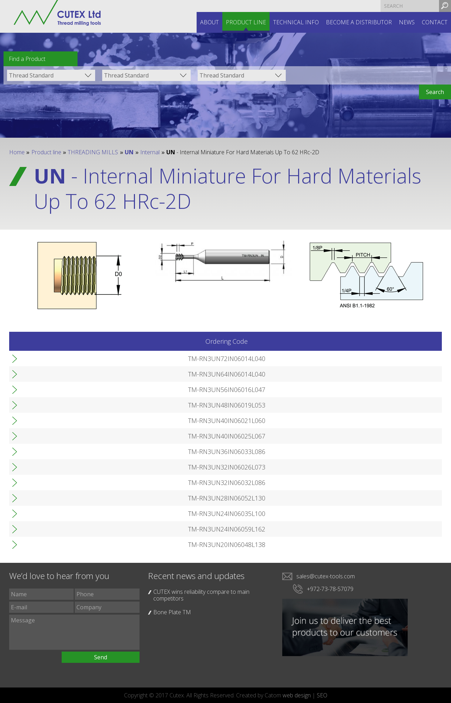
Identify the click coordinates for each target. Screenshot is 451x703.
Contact (434, 22)
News (407, 22)
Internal (150, 152)
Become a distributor (359, 22)
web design (297, 695)
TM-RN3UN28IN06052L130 (61, 498)
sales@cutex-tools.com (325, 576)
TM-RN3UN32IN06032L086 (61, 482)
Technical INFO (296, 22)
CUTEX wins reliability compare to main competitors (201, 595)
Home (17, 152)
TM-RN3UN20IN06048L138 (61, 544)
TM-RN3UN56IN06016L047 (61, 389)
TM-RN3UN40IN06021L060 (61, 420)
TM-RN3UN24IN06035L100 (61, 513)
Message (74, 632)
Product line (246, 22)
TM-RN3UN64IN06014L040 (61, 374)
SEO (322, 695)
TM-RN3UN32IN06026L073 (61, 467)
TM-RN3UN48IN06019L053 (61, 405)
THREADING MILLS (93, 152)
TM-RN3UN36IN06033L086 (61, 451)
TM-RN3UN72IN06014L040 (61, 358)
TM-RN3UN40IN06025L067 (61, 436)
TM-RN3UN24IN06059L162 (61, 529)
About (209, 22)
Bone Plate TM (172, 612)
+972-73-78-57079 (330, 589)
